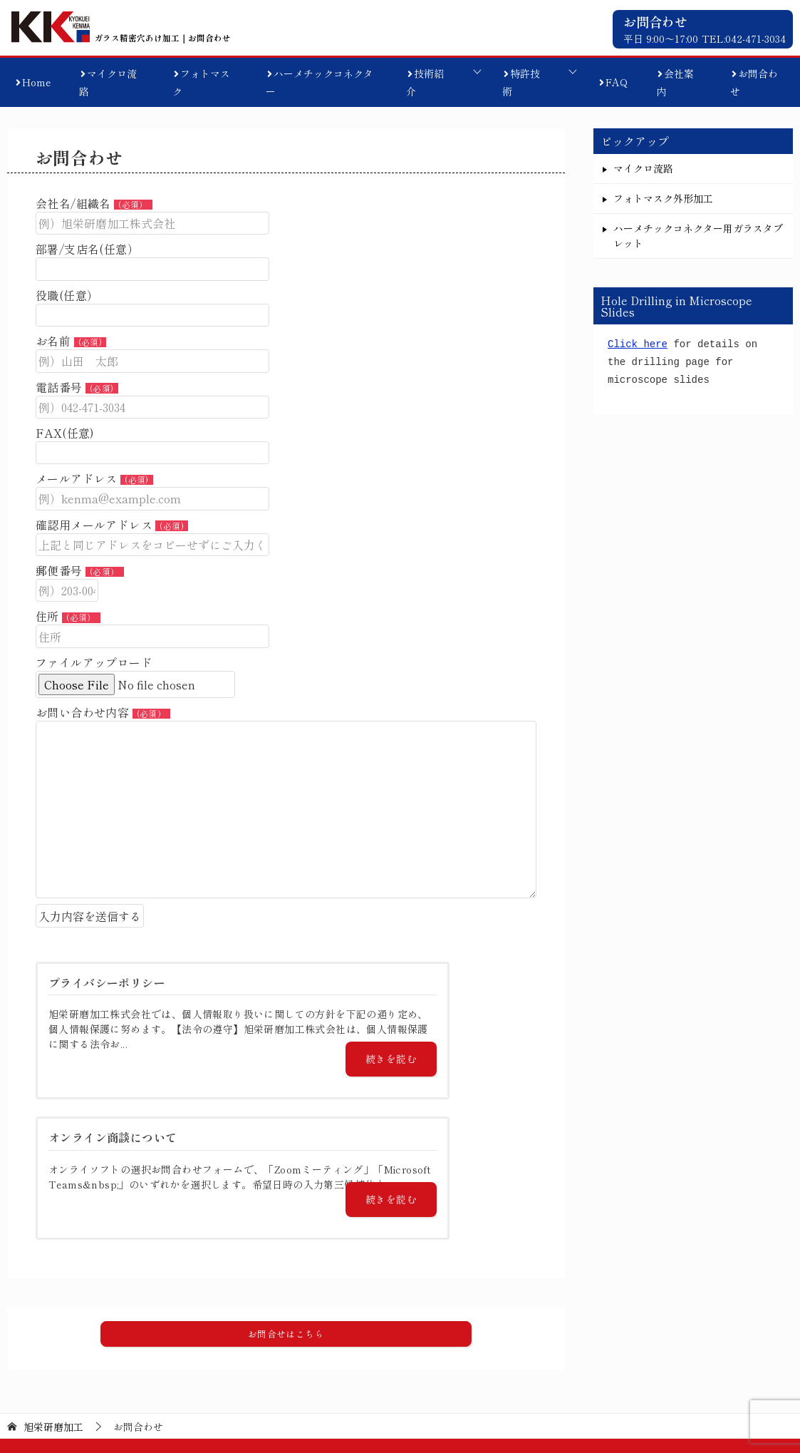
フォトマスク (201, 82)
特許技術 (521, 82)
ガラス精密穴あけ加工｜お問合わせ (136, 36)
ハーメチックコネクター (319, 82)
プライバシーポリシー (739, 1370)
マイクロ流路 (108, 82)
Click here (637, 344)
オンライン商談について (612, 1370)
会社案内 (675, 82)
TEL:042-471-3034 (744, 38)
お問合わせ (754, 82)
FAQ (617, 82)
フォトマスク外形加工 (663, 198)
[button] (285, 1223)
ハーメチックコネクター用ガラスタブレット (698, 235)
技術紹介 (425, 82)
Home (36, 82)
